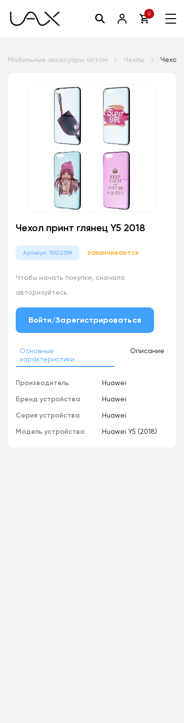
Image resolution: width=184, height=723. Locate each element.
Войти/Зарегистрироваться (84, 320)
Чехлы (134, 59)
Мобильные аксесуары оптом (57, 59)
